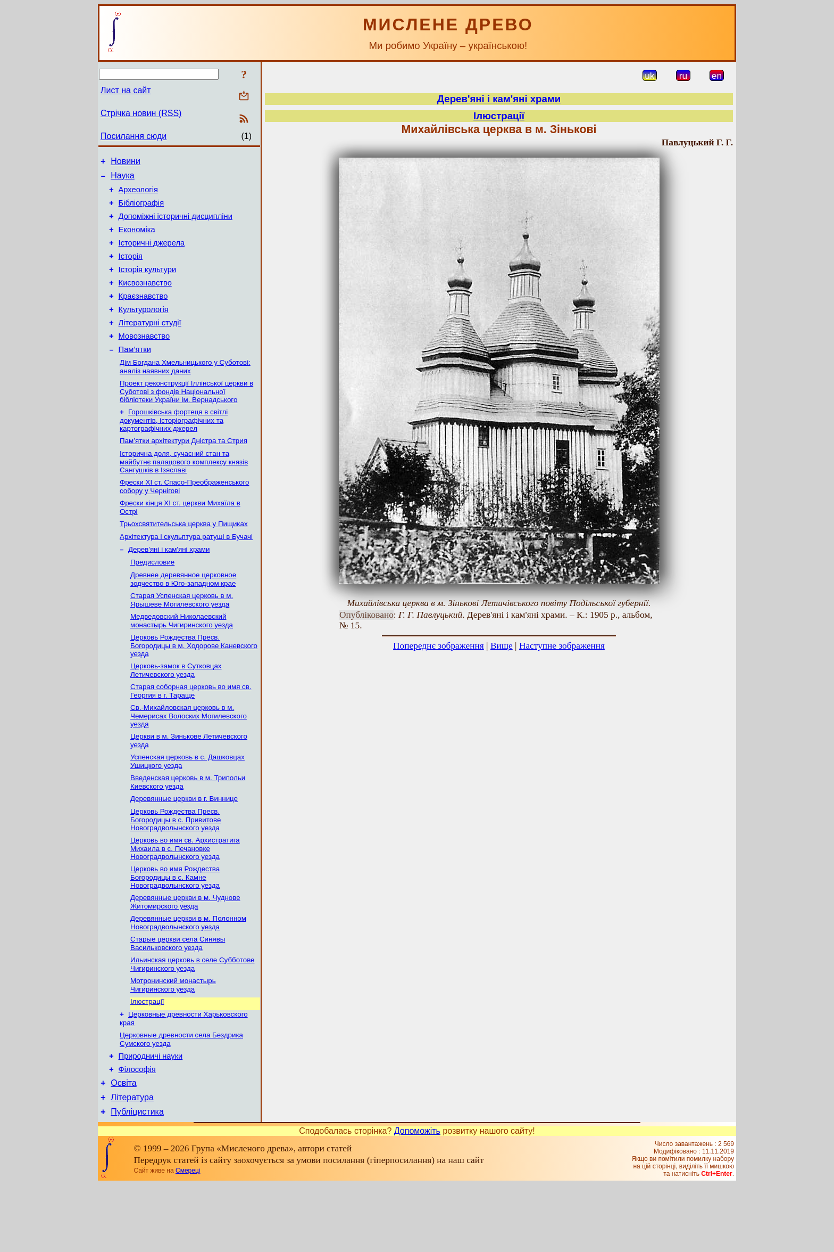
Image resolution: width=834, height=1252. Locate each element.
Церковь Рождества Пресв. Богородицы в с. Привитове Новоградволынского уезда (175, 868)
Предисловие (152, 598)
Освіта (124, 1146)
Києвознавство (145, 298)
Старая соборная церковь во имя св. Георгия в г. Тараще (191, 733)
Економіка (137, 239)
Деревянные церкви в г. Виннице (184, 846)
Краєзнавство (143, 313)
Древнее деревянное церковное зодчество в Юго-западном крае (183, 616)
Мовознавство (144, 358)
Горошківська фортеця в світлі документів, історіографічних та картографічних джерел (174, 447)
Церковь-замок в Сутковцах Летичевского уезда (176, 711)
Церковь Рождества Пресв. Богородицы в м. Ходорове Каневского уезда (193, 685)
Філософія (137, 1131)
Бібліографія (141, 209)
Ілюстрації (147, 1058)
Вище (501, 646)
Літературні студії (150, 343)
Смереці (188, 1237)
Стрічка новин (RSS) (141, 113)
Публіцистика (137, 1178)
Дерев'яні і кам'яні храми (169, 584)
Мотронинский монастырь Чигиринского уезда (173, 1041)
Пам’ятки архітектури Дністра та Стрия (183, 469)
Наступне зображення (562, 646)
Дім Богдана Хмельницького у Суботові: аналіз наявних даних (185, 391)
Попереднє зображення (438, 646)
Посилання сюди (133, 136)
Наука (123, 178)
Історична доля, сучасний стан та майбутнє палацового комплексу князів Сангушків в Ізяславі (184, 491)
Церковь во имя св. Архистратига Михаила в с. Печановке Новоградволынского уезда (185, 898)
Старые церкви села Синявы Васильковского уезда (177, 997)
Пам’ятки (135, 373)
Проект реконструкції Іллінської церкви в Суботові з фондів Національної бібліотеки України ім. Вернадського (186, 417)
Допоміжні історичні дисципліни (175, 224)
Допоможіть (417, 1197)
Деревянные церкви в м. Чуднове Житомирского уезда (185, 953)
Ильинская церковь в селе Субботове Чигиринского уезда (192, 1019)
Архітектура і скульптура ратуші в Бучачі (186, 570)
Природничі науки (151, 1116)
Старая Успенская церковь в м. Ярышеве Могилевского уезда (181, 637)
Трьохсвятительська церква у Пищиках (184, 556)
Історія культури (148, 284)
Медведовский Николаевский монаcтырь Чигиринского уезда (181, 659)
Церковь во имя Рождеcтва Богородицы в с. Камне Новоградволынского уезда (175, 927)
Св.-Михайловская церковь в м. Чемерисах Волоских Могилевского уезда (188, 759)
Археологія (138, 194)
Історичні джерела (152, 254)
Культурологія (144, 328)
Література (132, 1162)
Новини (125, 162)
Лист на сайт (126, 90)
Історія (131, 269)
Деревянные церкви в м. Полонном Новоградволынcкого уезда (188, 975)
